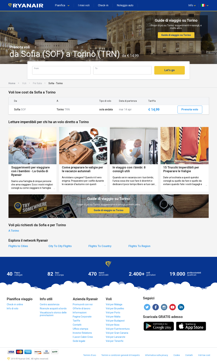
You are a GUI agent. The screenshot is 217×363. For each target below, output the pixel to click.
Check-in (103, 5)
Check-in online (15, 304)
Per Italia (37, 83)
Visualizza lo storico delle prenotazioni (53, 314)
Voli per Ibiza (112, 324)
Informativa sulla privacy (156, 355)
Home (11, 83)
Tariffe (76, 320)
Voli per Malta (113, 316)
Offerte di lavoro (81, 308)
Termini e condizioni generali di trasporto (120, 355)
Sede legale (79, 341)
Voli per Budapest (115, 320)
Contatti (77, 324)
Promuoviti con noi (83, 304)
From (36, 68)
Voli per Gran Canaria (117, 333)
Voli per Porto (113, 312)
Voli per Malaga (114, 304)
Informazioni (79, 312)
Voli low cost (204, 355)
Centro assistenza (49, 304)
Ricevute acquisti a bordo (53, 308)
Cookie (176, 355)
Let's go (169, 70)
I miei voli (84, 5)
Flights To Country (99, 246)
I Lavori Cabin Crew (83, 337)
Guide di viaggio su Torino (176, 35)
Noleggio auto (125, 5)
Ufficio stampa (80, 328)
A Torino (13, 230)
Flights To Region (139, 246)
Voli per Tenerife (114, 341)
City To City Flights (60, 246)
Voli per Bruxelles (115, 308)
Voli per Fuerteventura (118, 328)
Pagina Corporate (82, 316)
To (96, 68)
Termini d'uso (89, 355)
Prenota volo (189, 109)
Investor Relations (82, 333)
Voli (24, 83)
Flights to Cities (18, 246)
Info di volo (12, 308)
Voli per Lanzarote (115, 337)
